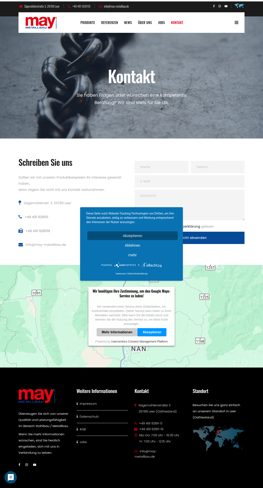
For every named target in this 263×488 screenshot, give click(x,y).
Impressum (120, 274)
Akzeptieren (152, 332)
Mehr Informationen (117, 332)
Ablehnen (132, 245)
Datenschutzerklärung (137, 274)
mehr (132, 255)
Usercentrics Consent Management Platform (139, 341)
